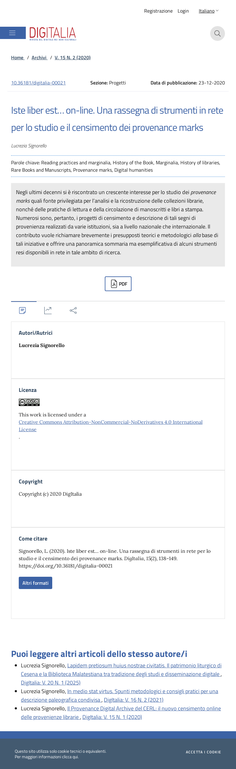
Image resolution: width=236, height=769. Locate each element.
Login (183, 10)
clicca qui (70, 756)
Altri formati (35, 583)
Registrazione (158, 10)
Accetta (203, 752)
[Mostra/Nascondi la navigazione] (12, 33)
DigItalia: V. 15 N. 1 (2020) (112, 717)
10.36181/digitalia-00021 (38, 82)
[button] (209, 11)
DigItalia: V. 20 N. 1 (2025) (51, 682)
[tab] (24, 310)
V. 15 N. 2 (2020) (73, 57)
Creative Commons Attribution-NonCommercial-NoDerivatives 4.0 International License (111, 425)
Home (18, 57)
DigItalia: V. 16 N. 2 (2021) (133, 700)
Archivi (40, 57)
